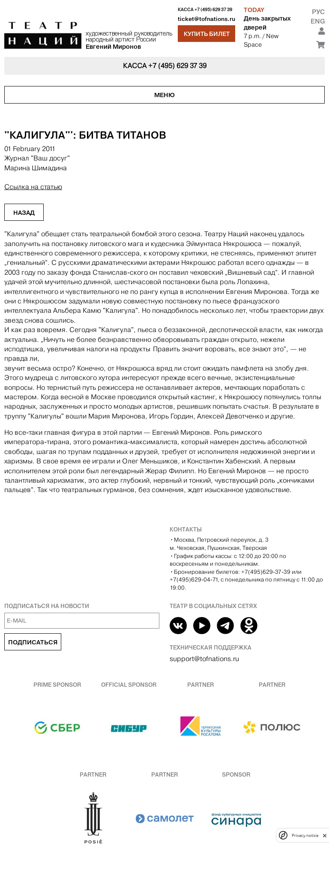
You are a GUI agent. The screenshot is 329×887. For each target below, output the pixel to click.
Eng (318, 21)
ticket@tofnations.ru (206, 19)
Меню (164, 95)
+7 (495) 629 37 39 (213, 9)
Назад (24, 213)
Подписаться (32, 642)
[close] (324, 835)
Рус (318, 12)
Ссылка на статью (33, 187)
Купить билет (207, 34)
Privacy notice (305, 835)
